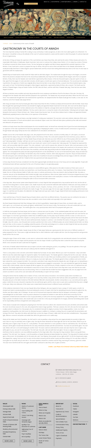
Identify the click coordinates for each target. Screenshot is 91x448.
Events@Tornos (66, 1)
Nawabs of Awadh (34, 37)
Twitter (75, 409)
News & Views (43, 430)
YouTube (75, 417)
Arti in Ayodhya (26, 436)
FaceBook (76, 406)
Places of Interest (21, 37)
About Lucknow (8, 37)
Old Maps (41, 432)
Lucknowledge (80, 37)
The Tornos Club (43, 435)
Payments (59, 438)
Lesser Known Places (45, 438)
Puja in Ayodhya (26, 434)
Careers (75, 1)
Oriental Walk (6, 436)
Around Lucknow (59, 37)
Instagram (76, 411)
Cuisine (44, 37)
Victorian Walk (7, 414)
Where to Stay (43, 410)
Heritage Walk (7, 411)
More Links (9, 441)
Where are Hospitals (44, 413)
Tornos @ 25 (59, 409)
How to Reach (43, 407)
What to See (42, 415)
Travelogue (70, 37)
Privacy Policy (60, 427)
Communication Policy (62, 424)
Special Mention (60, 419)
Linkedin (75, 414)
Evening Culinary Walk (9, 409)
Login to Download (61, 435)
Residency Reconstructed (10, 429)
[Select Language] (31, 4)
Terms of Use (60, 433)
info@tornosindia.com (63, 386)
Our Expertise (55, 1)
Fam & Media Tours (61, 422)
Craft (50, 37)
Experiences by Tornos (62, 411)
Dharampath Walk (8, 406)
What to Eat (42, 418)
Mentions (75, 420)
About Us (46, 1)
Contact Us (83, 1)
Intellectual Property (61, 430)
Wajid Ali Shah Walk (8, 417)
